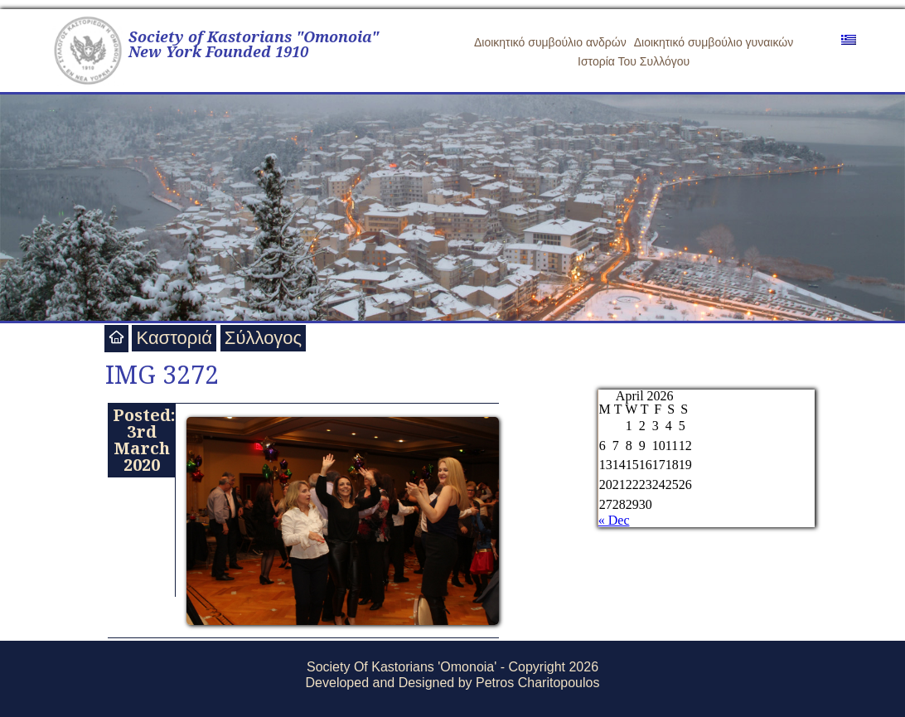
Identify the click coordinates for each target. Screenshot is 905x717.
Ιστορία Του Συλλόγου (634, 61)
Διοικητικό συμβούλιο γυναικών (714, 42)
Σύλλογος (263, 337)
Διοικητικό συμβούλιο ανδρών (550, 42)
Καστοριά (173, 337)
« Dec (614, 520)
